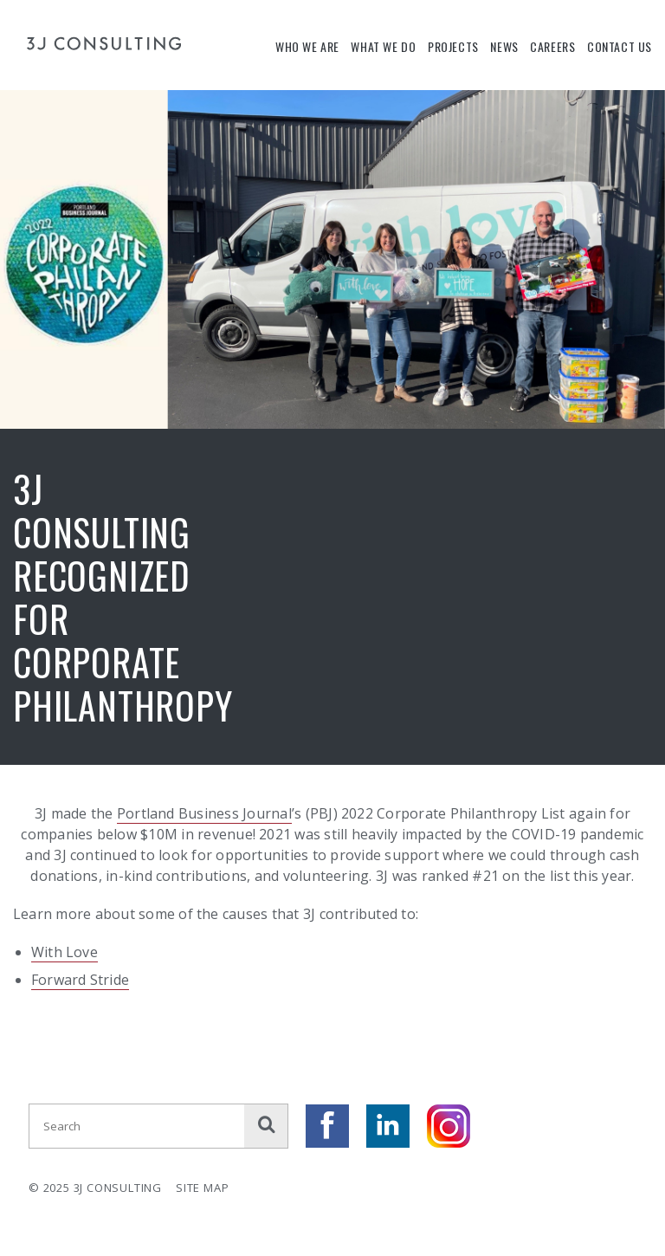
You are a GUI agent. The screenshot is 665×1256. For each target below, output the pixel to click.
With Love (64, 951)
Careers (552, 46)
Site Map (202, 1187)
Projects (453, 46)
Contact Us (619, 46)
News (504, 46)
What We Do (383, 46)
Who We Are (307, 46)
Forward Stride (80, 979)
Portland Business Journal (204, 813)
